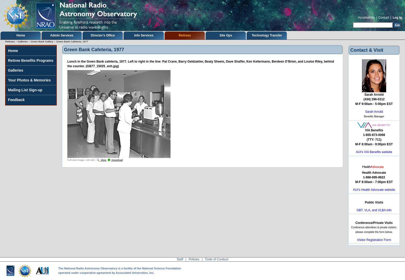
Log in (397, 17)
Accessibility (366, 17)
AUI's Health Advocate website (374, 190)
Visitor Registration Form (374, 240)
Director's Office (103, 35)
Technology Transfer (267, 35)
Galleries (23, 41)
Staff (180, 259)
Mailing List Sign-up (25, 90)
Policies (194, 259)
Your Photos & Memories (29, 80)
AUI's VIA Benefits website (374, 152)
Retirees (185, 35)
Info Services (143, 35)
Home (21, 35)
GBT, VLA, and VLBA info (374, 210)
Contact (383, 17)
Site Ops (226, 35)
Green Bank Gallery (42, 41)
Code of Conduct (216, 259)
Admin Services (61, 35)
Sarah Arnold (374, 111)
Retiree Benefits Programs (30, 60)
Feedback (16, 100)
